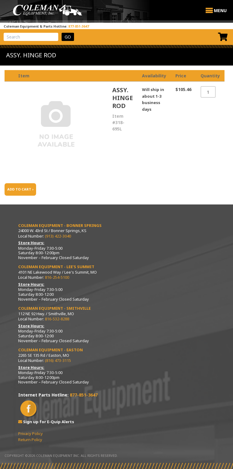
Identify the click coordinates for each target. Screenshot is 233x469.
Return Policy (30, 439)
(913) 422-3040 (58, 236)
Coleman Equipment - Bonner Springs (60, 225)
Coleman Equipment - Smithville (54, 308)
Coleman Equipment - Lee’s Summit (56, 266)
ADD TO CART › (20, 189)
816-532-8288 (57, 319)
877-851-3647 (78, 26)
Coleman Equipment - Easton (50, 350)
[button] (220, 11)
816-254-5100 (57, 277)
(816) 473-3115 (58, 360)
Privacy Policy (30, 433)
